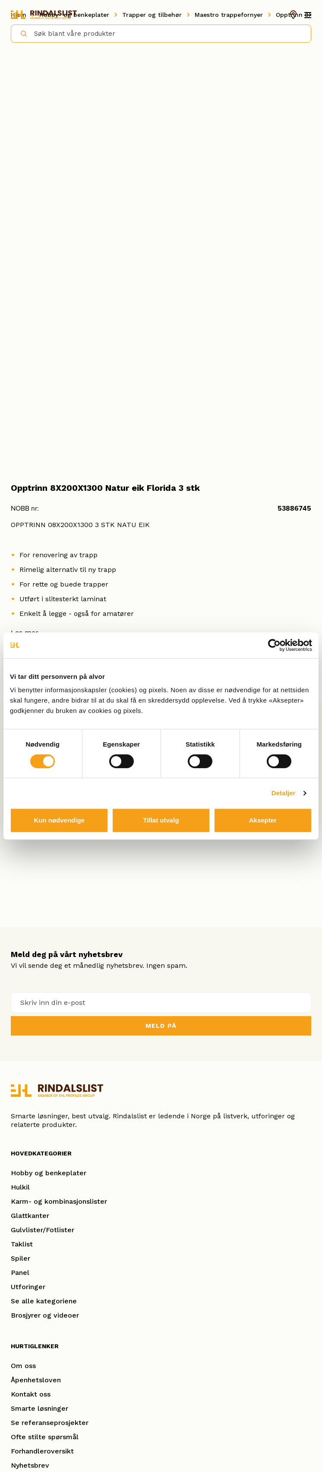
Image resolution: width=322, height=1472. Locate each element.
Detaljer (283, 793)
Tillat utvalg (161, 820)
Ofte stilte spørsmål (45, 1437)
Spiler (20, 1258)
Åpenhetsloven (36, 1380)
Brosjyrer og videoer (45, 1315)
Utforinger (28, 1287)
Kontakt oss (31, 1394)
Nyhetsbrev (30, 1465)
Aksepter (263, 820)
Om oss (23, 1366)
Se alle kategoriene (44, 1301)
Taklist (22, 1244)
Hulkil (20, 1187)
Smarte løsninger (39, 1408)
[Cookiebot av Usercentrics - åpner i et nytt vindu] (274, 645)
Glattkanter (30, 1215)
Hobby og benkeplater (48, 1173)
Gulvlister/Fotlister (42, 1230)
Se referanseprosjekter (49, 1423)
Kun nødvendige (59, 820)
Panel (20, 1272)
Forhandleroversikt (42, 1451)
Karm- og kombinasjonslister (59, 1201)
